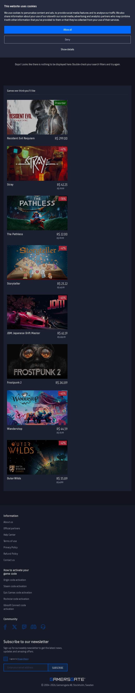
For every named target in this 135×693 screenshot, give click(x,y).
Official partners (12, 528)
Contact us (9, 560)
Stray (10, 184)
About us (8, 522)
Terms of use (10, 541)
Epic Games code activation (18, 592)
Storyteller (13, 283)
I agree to (18, 659)
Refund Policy (11, 553)
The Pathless (15, 234)
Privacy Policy (11, 547)
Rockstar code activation (16, 599)
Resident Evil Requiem (21, 138)
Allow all (67, 29)
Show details (67, 49)
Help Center (9, 534)
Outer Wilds (14, 478)
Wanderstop (14, 429)
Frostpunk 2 (14, 382)
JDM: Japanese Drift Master (23, 333)
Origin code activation (15, 580)
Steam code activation (15, 586)
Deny (67, 39)
